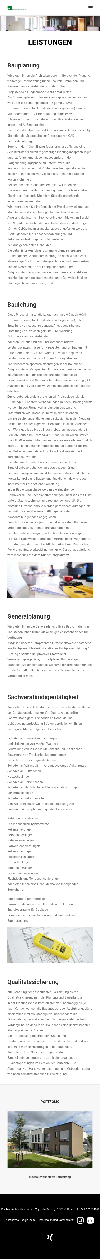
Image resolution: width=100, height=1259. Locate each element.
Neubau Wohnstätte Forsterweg (50, 1172)
